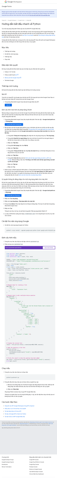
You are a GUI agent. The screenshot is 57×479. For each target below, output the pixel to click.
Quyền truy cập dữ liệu (48, 129)
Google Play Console (34, 464)
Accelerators (5, 464)
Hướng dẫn (28, 20)
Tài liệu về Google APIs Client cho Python (15, 414)
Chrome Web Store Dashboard (36, 474)
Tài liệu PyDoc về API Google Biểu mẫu (15, 416)
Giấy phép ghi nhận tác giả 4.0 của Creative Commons (41, 422)
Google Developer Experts (8, 462)
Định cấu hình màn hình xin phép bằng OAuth (30, 175)
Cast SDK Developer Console (36, 471)
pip (16, 75)
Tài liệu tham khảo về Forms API (13, 411)
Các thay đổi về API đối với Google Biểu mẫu (40, 15)
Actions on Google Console (35, 469)
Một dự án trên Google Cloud (12, 77)
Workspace (14, 2)
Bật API (8, 105)
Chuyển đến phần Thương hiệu (14, 124)
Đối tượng (38, 129)
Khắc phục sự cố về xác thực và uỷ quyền (15, 408)
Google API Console (34, 459)
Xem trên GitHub (49, 247)
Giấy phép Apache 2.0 (24, 423)
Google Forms (7, 6)
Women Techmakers (7, 466)
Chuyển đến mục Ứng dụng (13, 195)
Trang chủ (4, 20)
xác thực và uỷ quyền (28, 35)
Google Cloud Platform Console (36, 462)
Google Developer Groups (8, 459)
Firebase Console (33, 466)
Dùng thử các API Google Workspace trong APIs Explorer (19, 406)
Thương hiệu (32, 129)
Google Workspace (12, 20)
